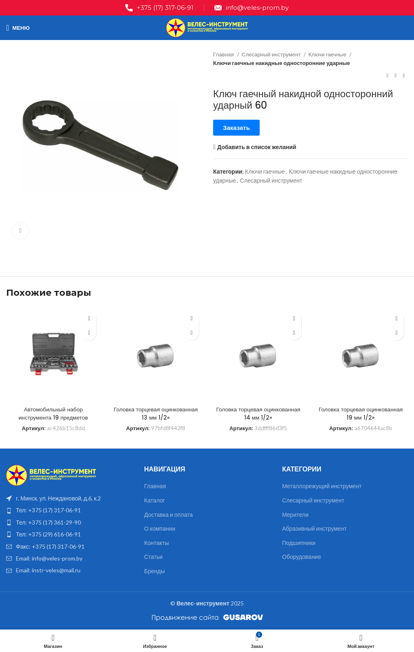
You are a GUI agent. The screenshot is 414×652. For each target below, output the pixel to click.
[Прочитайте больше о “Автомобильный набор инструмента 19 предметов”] (89, 333)
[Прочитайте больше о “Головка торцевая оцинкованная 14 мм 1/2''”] (294, 333)
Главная (224, 54)
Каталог (154, 500)
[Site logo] (207, 27)
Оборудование (301, 556)
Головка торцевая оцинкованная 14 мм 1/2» (258, 413)
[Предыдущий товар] (387, 76)
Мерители (295, 514)
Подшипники (299, 542)
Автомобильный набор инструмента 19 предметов (53, 413)
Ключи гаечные (327, 54)
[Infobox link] (159, 8)
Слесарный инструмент (272, 54)
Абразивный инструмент (314, 528)
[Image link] (51, 474)
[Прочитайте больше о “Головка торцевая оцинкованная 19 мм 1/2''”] (397, 333)
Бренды (154, 570)
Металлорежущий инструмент (322, 485)
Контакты (156, 542)
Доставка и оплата (168, 514)
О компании (159, 528)
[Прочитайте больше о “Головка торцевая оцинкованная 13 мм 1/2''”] (192, 333)
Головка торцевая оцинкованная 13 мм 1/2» (155, 413)
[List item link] (69, 510)
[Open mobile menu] (18, 28)
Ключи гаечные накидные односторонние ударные (281, 63)
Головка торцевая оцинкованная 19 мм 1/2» (360, 413)
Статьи (153, 556)
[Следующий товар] (404, 76)
